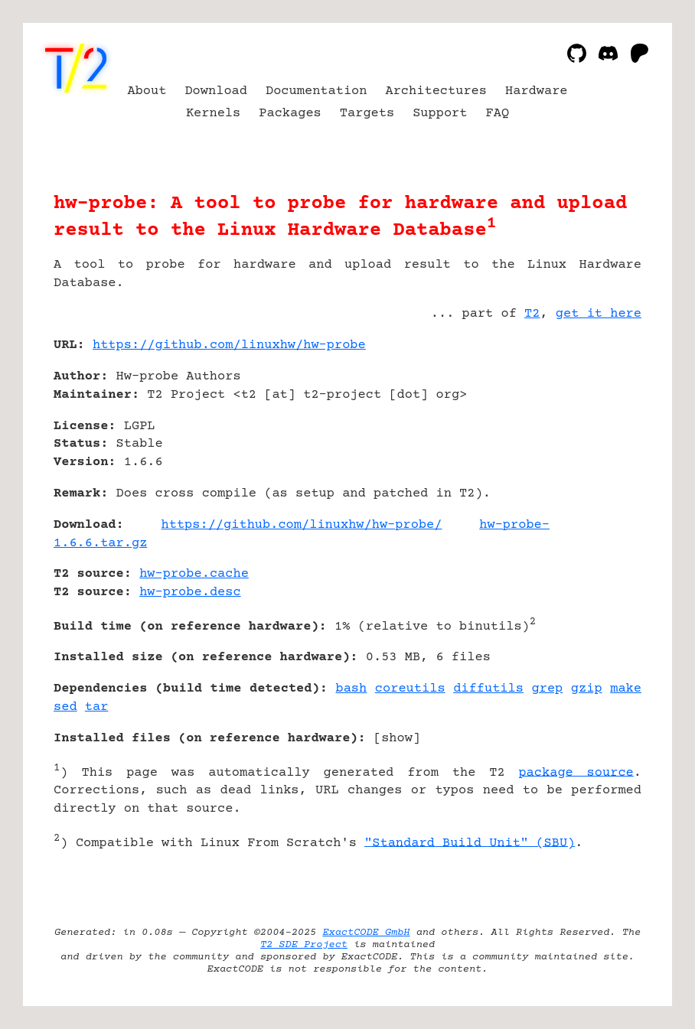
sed (65, 707)
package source (575, 772)
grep (547, 689)
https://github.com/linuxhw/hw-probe (229, 345)
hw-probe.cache (194, 574)
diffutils (488, 689)
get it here (598, 314)
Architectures (436, 91)
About (146, 91)
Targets (367, 113)
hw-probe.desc (190, 592)
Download (215, 91)
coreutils (410, 689)
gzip (586, 689)
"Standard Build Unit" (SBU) (469, 842)
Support (440, 113)
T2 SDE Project (304, 945)
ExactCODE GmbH (365, 932)
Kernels (213, 113)
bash (351, 689)
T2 (532, 314)
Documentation (316, 91)
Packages (290, 113)
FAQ (498, 113)
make (625, 689)
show (397, 738)
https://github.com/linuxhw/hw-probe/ (302, 525)
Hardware (536, 91)
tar (97, 707)
